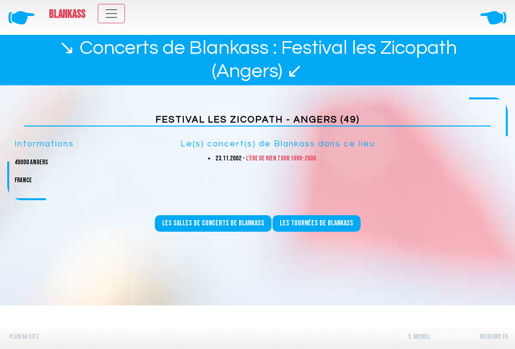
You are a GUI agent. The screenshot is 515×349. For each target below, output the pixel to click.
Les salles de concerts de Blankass (213, 223)
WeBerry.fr (494, 337)
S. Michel (419, 337)
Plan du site (24, 337)
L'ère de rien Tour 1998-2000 (281, 158)
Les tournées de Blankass (316, 223)
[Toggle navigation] (111, 13)
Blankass (67, 14)
